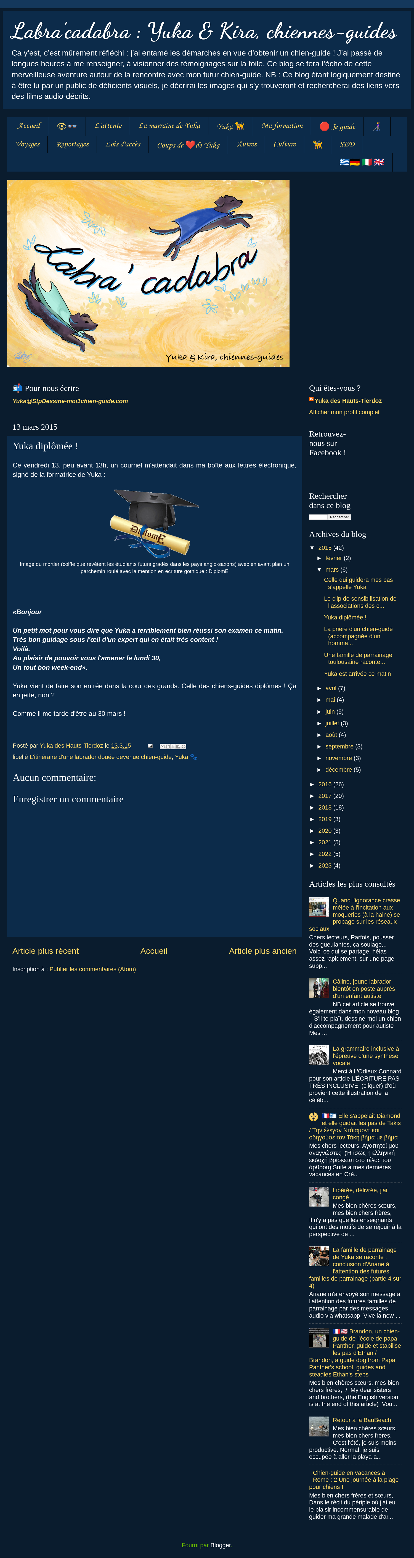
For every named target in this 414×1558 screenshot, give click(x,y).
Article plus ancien (263, 950)
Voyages (27, 144)
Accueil (28, 125)
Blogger (221, 1545)
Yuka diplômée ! (345, 617)
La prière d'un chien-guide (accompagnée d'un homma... (358, 636)
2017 (325, 795)
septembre (340, 746)
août (332, 734)
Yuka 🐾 (186, 756)
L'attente (107, 125)
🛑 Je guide (337, 127)
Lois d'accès (122, 144)
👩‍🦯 (377, 127)
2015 (325, 547)
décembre (339, 769)
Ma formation (281, 125)
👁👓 (67, 127)
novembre (339, 758)
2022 (325, 853)
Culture (284, 144)
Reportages (72, 144)
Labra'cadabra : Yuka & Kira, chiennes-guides (204, 30)
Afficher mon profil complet (344, 412)
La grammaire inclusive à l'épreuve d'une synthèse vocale (366, 1055)
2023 (325, 865)
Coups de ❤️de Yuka (188, 145)
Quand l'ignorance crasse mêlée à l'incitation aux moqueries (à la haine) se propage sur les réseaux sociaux (354, 914)
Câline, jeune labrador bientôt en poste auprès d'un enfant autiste (364, 988)
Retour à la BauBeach (362, 1420)
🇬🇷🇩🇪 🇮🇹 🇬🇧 (361, 162)
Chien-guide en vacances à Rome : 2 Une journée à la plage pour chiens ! (354, 1480)
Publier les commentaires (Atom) (92, 969)
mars (332, 569)
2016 (325, 784)
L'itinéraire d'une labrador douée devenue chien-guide (101, 756)
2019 (325, 819)
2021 (325, 842)
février (334, 558)
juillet (333, 723)
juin (330, 711)
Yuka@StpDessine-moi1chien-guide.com (70, 401)
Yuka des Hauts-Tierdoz (348, 400)
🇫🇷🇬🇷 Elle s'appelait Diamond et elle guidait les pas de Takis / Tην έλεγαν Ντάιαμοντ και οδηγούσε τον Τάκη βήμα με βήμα (355, 1126)
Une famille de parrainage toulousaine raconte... (358, 658)
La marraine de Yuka (169, 125)
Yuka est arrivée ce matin (357, 673)
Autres (246, 144)
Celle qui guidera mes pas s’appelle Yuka (358, 583)
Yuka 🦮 (231, 127)
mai (331, 699)
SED (346, 144)
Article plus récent (45, 950)
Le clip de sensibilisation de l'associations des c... (360, 602)
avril (331, 688)
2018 (325, 807)
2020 (325, 830)
